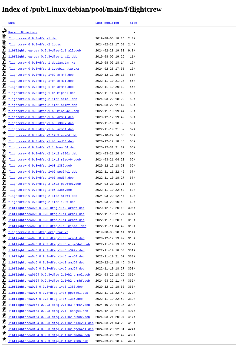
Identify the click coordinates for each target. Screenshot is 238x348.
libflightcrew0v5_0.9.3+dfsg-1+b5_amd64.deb (46, 268)
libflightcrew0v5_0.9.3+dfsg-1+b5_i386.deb (45, 299)
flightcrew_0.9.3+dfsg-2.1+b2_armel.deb (42, 99)
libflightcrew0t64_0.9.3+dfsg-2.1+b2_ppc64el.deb (51, 329)
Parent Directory (22, 32)
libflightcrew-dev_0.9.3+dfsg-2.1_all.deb (44, 50)
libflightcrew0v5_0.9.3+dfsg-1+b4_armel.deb (46, 214)
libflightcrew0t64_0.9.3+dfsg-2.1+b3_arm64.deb (49, 305)
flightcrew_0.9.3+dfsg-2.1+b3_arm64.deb (42, 135)
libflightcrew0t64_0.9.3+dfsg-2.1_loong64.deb (48, 311)
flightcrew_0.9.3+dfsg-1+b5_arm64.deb (41, 129)
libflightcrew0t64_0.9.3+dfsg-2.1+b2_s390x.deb (49, 317)
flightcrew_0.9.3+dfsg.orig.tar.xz (38, 232)
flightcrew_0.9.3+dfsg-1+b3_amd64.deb (41, 141)
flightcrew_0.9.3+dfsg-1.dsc (32, 38)
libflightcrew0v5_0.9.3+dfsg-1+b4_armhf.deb (46, 220)
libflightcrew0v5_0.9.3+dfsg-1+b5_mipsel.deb (47, 226)
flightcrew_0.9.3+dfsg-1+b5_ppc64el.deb (42, 171)
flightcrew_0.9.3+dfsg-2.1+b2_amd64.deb (42, 196)
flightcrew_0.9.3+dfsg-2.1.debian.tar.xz (43, 68)
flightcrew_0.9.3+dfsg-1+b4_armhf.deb (41, 87)
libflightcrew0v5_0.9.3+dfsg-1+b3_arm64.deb (46, 238)
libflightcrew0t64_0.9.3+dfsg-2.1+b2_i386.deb (48, 341)
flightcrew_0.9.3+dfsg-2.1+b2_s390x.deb (42, 153)
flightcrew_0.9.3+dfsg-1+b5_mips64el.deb (43, 111)
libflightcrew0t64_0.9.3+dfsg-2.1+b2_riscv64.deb (51, 323)
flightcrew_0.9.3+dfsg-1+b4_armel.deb (41, 80)
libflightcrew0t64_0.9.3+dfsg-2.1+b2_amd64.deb (49, 335)
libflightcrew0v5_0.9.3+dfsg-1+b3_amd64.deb (46, 262)
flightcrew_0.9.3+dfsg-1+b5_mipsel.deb (42, 93)
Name (12, 22)
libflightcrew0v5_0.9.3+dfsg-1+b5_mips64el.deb (49, 244)
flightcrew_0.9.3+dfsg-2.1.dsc (34, 44)
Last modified (107, 22)
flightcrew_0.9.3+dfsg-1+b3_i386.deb (40, 165)
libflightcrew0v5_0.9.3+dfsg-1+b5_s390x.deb (46, 250)
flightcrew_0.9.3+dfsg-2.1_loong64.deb (42, 147)
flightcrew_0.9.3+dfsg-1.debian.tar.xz (42, 62)
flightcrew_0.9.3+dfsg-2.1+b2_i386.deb (42, 202)
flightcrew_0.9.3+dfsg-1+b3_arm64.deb (41, 117)
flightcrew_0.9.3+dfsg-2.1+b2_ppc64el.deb (44, 183)
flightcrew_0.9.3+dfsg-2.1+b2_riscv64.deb (44, 159)
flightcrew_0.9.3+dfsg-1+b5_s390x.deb (41, 123)
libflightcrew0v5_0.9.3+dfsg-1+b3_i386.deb (45, 286)
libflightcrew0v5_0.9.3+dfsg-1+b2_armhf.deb (46, 208)
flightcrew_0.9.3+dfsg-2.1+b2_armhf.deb (42, 105)
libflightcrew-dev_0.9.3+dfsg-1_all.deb (42, 56)
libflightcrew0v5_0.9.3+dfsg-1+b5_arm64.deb (46, 256)
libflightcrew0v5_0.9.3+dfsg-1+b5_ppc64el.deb (48, 292)
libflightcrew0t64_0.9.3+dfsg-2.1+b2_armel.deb (49, 274)
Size (133, 22)
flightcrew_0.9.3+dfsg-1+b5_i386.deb (40, 190)
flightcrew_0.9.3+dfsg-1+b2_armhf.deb (41, 74)
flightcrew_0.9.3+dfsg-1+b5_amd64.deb (41, 177)
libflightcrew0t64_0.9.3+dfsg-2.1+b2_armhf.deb (49, 280)
